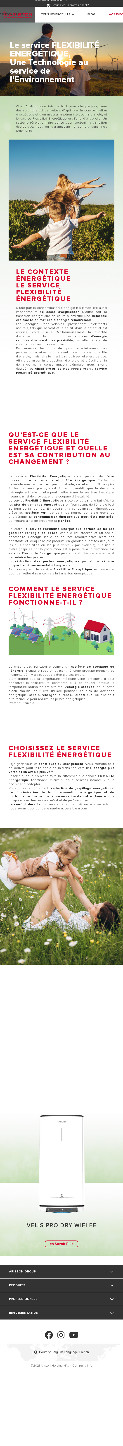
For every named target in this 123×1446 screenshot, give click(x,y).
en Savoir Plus (61, 1244)
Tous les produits (55, 14)
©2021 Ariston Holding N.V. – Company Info (61, 1365)
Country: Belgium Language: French (61, 1352)
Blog (91, 14)
